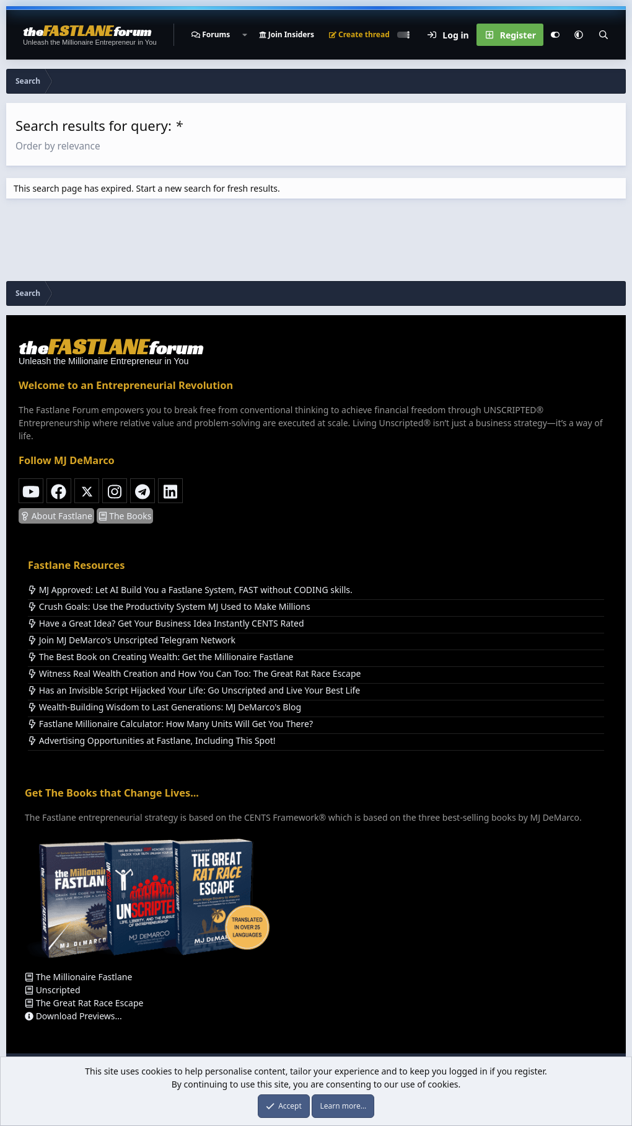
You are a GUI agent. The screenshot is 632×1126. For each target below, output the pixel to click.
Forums (216, 34)
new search (188, 188)
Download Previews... (73, 1016)
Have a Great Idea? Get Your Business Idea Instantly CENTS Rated (166, 623)
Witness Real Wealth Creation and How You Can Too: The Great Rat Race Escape (194, 673)
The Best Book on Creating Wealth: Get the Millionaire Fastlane (160, 657)
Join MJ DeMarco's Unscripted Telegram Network (131, 640)
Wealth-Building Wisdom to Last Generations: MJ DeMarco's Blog (164, 707)
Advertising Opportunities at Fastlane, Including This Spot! (151, 740)
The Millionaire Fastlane (78, 977)
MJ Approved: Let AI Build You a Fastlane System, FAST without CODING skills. (190, 590)
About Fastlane (56, 516)
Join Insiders (286, 34)
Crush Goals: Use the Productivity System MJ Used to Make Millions (169, 606)
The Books (125, 516)
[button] (244, 35)
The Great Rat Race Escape (84, 1003)
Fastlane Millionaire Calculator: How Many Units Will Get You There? (170, 724)
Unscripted (53, 990)
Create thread (359, 34)
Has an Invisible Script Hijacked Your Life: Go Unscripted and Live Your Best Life (194, 690)
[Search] (603, 35)
